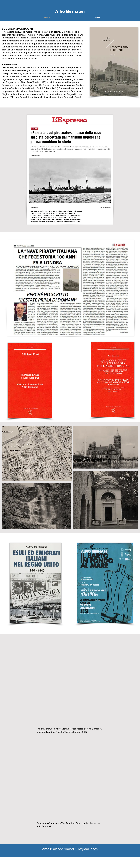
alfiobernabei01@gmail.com (75, 849)
